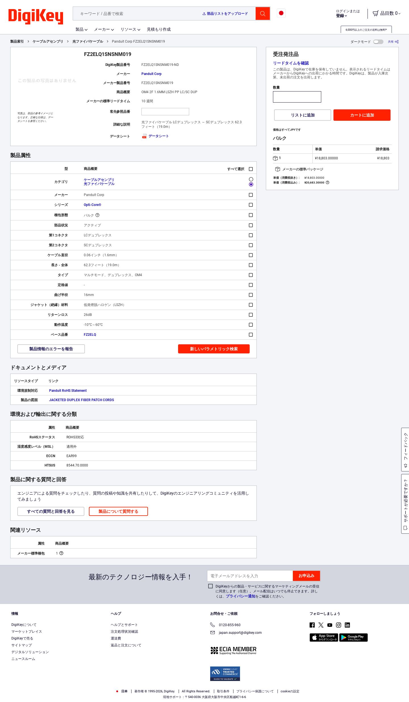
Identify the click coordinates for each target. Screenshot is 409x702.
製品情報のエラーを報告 (51, 349)
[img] (36, 17)
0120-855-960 (225, 625)
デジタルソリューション (30, 652)
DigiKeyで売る (22, 638)
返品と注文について (126, 645)
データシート (155, 136)
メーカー (102, 29)
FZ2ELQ (90, 335)
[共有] (393, 42)
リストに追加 (303, 115)
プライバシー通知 (240, 596)
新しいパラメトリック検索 (214, 349)
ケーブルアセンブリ (48, 41)
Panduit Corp (151, 74)
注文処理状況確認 (124, 632)
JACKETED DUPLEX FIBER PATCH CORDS (81, 400)
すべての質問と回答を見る (51, 511)
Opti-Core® (92, 205)
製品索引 (17, 41)
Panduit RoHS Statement (68, 391)
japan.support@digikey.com (236, 633)
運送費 (116, 638)
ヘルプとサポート (124, 625)
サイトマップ (21, 645)
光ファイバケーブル (87, 41)
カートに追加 (362, 115)
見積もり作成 (159, 29)
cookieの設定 (290, 691)
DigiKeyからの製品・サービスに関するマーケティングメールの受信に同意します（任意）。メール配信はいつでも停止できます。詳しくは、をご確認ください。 (267, 591)
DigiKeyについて (24, 625)
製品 (80, 29)
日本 (121, 691)
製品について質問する (118, 511)
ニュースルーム (23, 659)
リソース (128, 29)
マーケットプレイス (26, 632)
